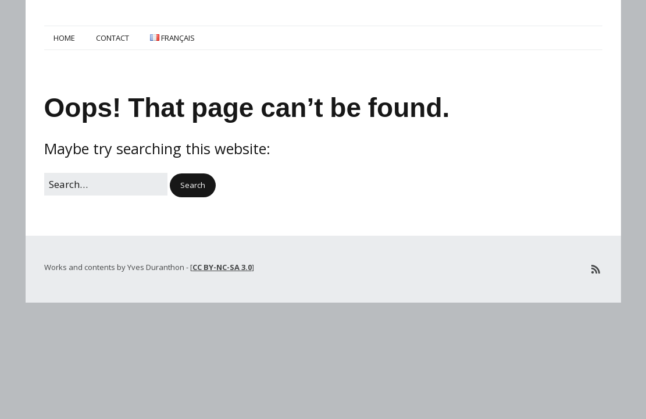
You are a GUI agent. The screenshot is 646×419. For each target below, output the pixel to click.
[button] (193, 185)
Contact (112, 38)
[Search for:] (105, 184)
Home (64, 38)
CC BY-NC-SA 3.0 (222, 267)
